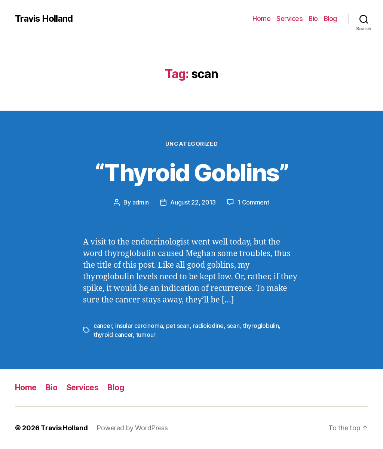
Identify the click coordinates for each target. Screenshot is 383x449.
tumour (146, 334)
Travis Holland (44, 18)
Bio (313, 18)
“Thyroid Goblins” (191, 172)
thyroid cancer (113, 334)
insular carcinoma (139, 325)
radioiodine (208, 325)
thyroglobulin (261, 325)
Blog (330, 18)
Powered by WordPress (132, 428)
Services (289, 18)
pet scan (178, 325)
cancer (103, 325)
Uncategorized (191, 144)
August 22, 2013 (193, 202)
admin (140, 202)
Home (261, 18)
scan (233, 325)
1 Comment (253, 202)
